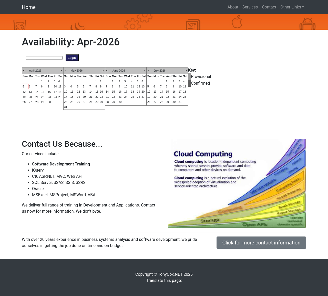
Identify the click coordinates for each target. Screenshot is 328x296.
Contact (269, 7)
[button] (24, 22)
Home (29, 7)
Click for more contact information (261, 243)
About (232, 7)
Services (250, 7)
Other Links (290, 7)
